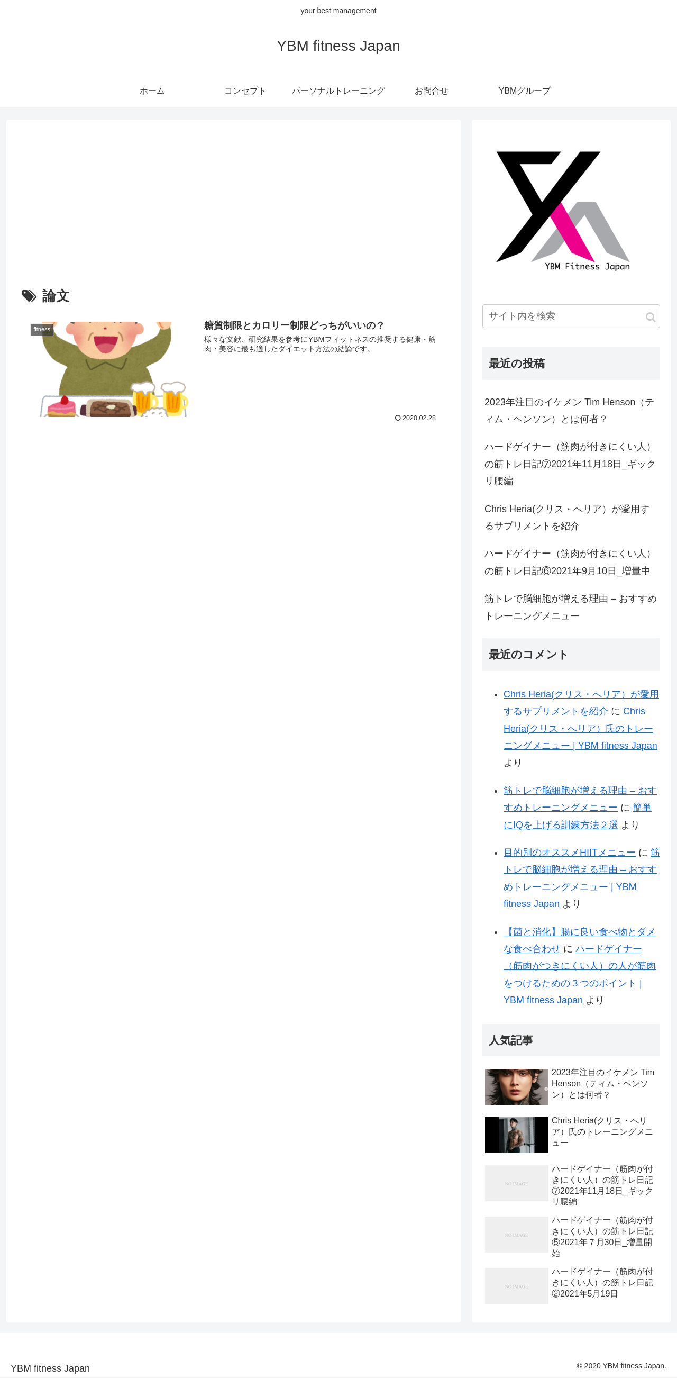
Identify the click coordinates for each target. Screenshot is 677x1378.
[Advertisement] (233, 205)
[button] (651, 317)
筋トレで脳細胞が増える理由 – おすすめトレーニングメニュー (570, 607)
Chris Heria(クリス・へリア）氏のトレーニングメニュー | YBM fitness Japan (580, 728)
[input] (571, 316)
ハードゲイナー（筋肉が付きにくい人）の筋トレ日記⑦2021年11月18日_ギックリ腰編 (570, 463)
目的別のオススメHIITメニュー (570, 852)
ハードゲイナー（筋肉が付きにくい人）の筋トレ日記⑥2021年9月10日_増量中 (570, 562)
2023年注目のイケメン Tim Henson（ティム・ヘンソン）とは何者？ (569, 410)
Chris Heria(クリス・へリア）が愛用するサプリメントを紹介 (566, 517)
